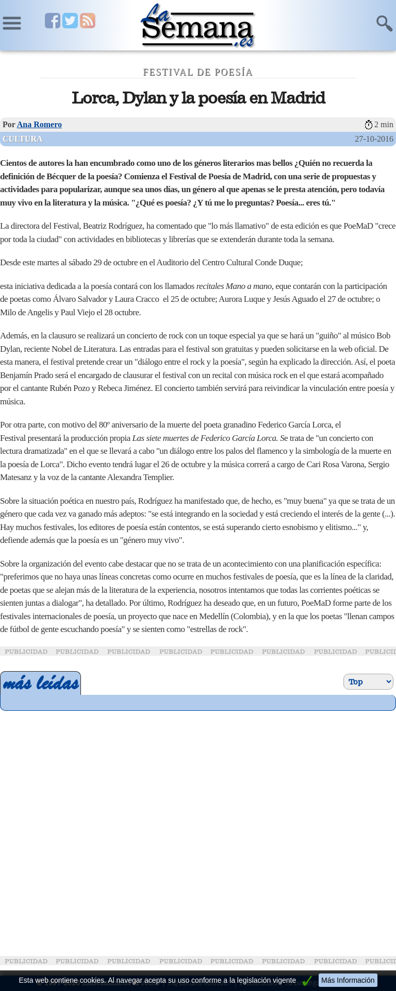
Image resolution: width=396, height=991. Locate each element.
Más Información (347, 980)
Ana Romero (39, 124)
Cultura (23, 138)
